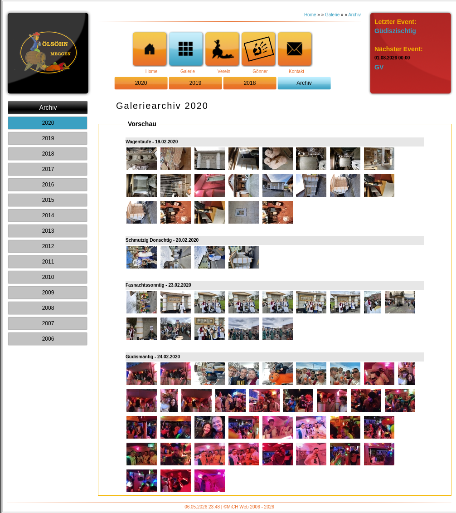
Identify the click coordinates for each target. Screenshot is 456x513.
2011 (48, 262)
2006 (48, 339)
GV (378, 67)
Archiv (354, 14)
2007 (48, 323)
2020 (141, 83)
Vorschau (142, 123)
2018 (250, 83)
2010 (48, 277)
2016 (48, 184)
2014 (48, 215)
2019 (195, 83)
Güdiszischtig (395, 30)
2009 (48, 292)
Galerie (332, 14)
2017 (48, 169)
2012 (48, 246)
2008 (48, 308)
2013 (48, 231)
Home (310, 14)
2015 (48, 200)
